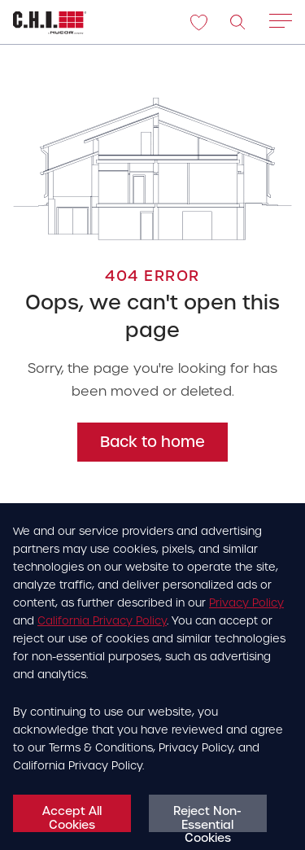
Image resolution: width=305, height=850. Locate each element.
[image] (238, 22)
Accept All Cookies (72, 818)
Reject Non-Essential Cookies (207, 818)
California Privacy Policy (102, 621)
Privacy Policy (246, 603)
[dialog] (152, 676)
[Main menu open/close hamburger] (280, 24)
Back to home (152, 441)
